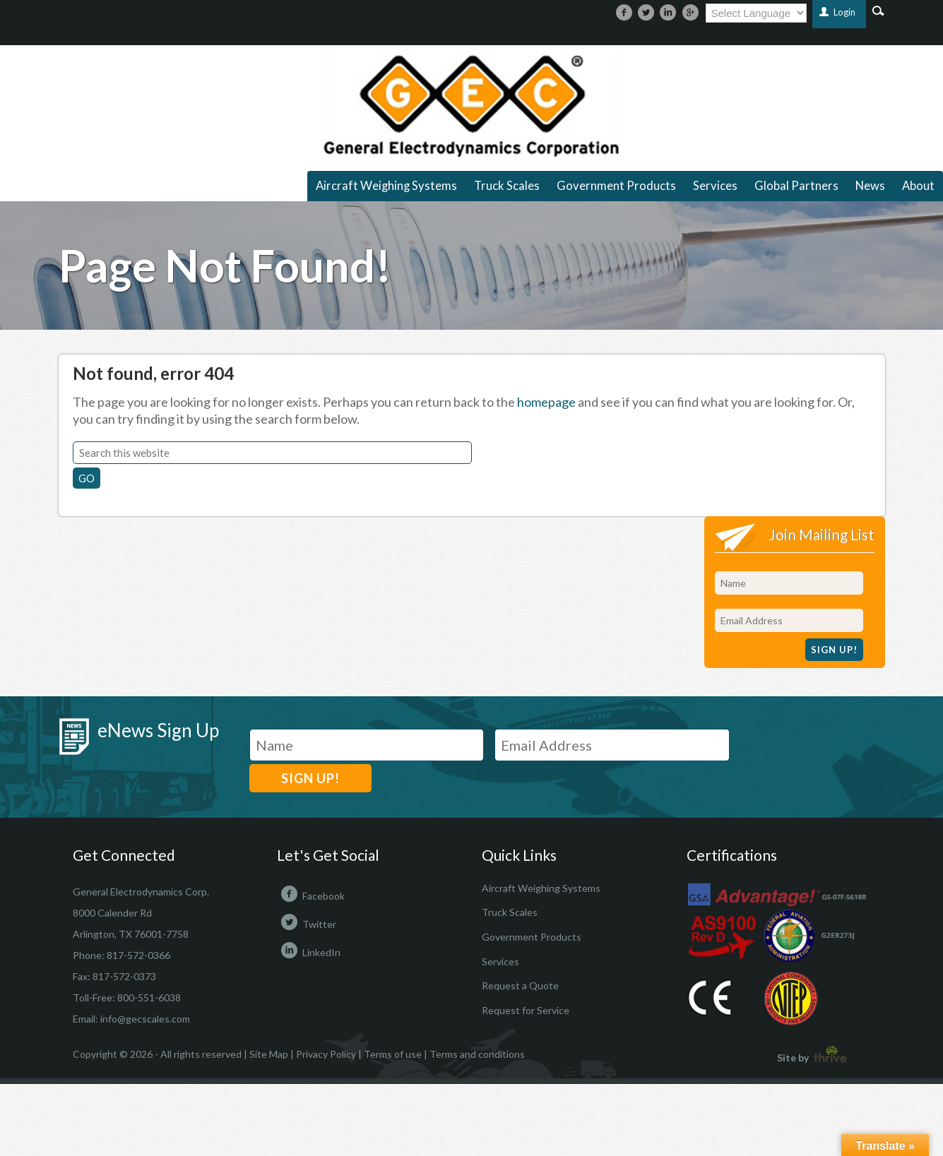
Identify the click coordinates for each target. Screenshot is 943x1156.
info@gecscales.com (145, 1019)
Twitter (306, 924)
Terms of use (393, 1054)
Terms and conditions (477, 1054)
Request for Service (525, 1010)
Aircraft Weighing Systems (386, 186)
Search (878, 10)
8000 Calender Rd (112, 913)
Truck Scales (507, 186)
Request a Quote (520, 985)
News (870, 186)
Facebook (311, 896)
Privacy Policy (326, 1054)
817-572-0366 (138, 955)
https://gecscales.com (471, 105)
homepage (546, 402)
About (918, 186)
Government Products (616, 186)
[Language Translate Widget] (756, 13)
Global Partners (796, 186)
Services (715, 186)
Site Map (268, 1054)
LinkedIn (308, 952)
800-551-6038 (149, 997)
